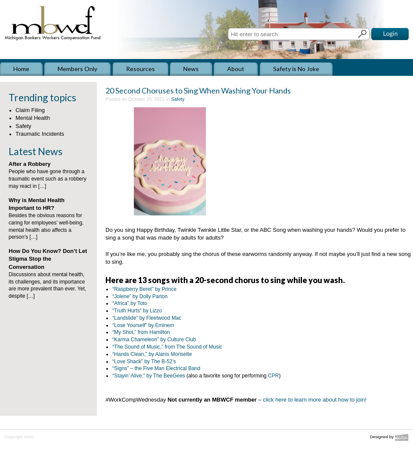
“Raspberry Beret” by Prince (144, 289)
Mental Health (32, 118)
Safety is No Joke (296, 68)
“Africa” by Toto (129, 303)
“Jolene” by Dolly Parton (139, 296)
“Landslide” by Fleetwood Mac (146, 318)
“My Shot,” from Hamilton (141, 332)
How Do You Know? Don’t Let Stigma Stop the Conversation (48, 259)
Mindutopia (402, 437)
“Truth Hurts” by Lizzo (137, 311)
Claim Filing (30, 110)
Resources (140, 68)
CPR (273, 376)
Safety (23, 126)
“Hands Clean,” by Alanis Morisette (152, 354)
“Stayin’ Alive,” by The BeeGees (148, 376)
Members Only (77, 68)
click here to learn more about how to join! (315, 399)
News (191, 68)
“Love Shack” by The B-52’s (144, 361)
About (235, 68)
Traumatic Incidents (39, 134)
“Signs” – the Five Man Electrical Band (156, 368)
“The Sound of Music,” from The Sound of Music (167, 347)
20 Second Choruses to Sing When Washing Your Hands (198, 90)
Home (21, 68)
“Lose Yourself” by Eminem (143, 325)
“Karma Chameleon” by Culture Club (154, 340)
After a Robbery (30, 164)
